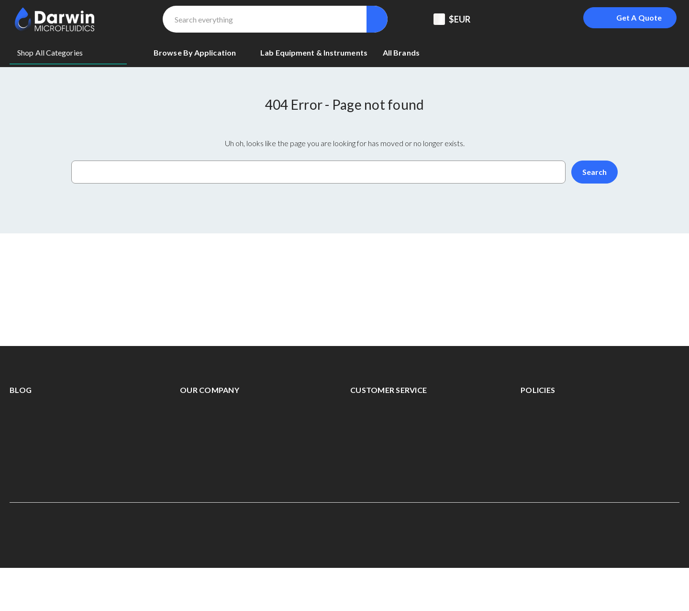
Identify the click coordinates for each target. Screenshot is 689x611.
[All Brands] (401, 52)
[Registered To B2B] (530, 19)
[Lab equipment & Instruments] (314, 52)
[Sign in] (554, 19)
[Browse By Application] (199, 52)
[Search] (377, 19)
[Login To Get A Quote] (630, 17)
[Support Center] (506, 19)
